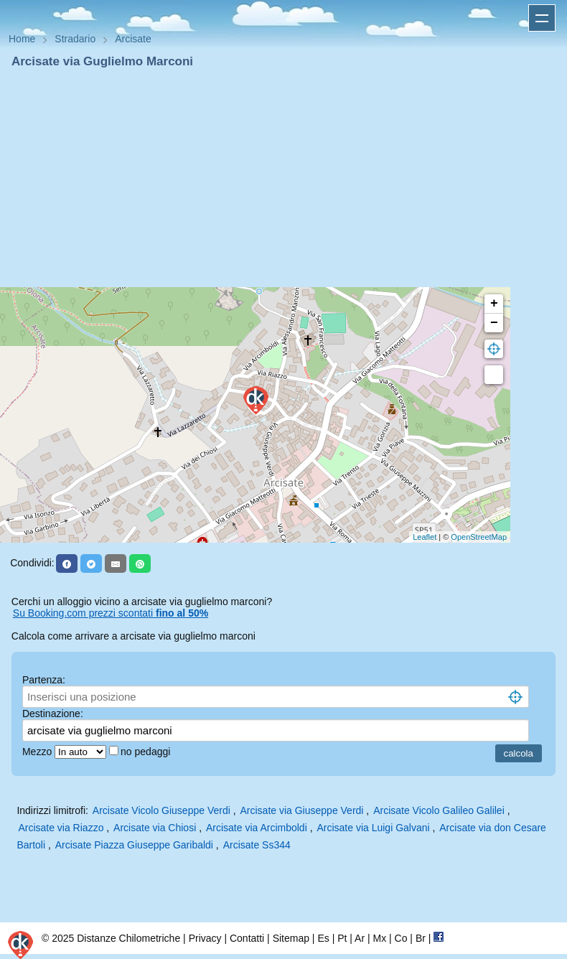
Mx (379, 938)
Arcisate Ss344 (257, 845)
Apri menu (542, 18)
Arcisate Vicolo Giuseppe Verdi (161, 810)
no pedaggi (147, 751)
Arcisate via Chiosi (154, 827)
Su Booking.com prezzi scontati (110, 613)
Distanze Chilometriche (128, 938)
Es (323, 938)
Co (401, 938)
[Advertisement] (283, 178)
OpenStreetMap (479, 537)
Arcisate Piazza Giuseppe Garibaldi (134, 845)
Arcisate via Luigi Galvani (373, 827)
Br (421, 938)
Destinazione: (52, 713)
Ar (360, 938)
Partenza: (43, 680)
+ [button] (494, 303)
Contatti (247, 938)
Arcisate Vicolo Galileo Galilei (439, 810)
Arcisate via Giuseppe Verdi (301, 810)
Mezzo (38, 751)
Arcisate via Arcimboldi (256, 827)
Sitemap (291, 938)
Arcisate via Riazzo (60, 827)
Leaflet (424, 537)
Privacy (205, 938)
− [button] (494, 323)
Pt (342, 938)
